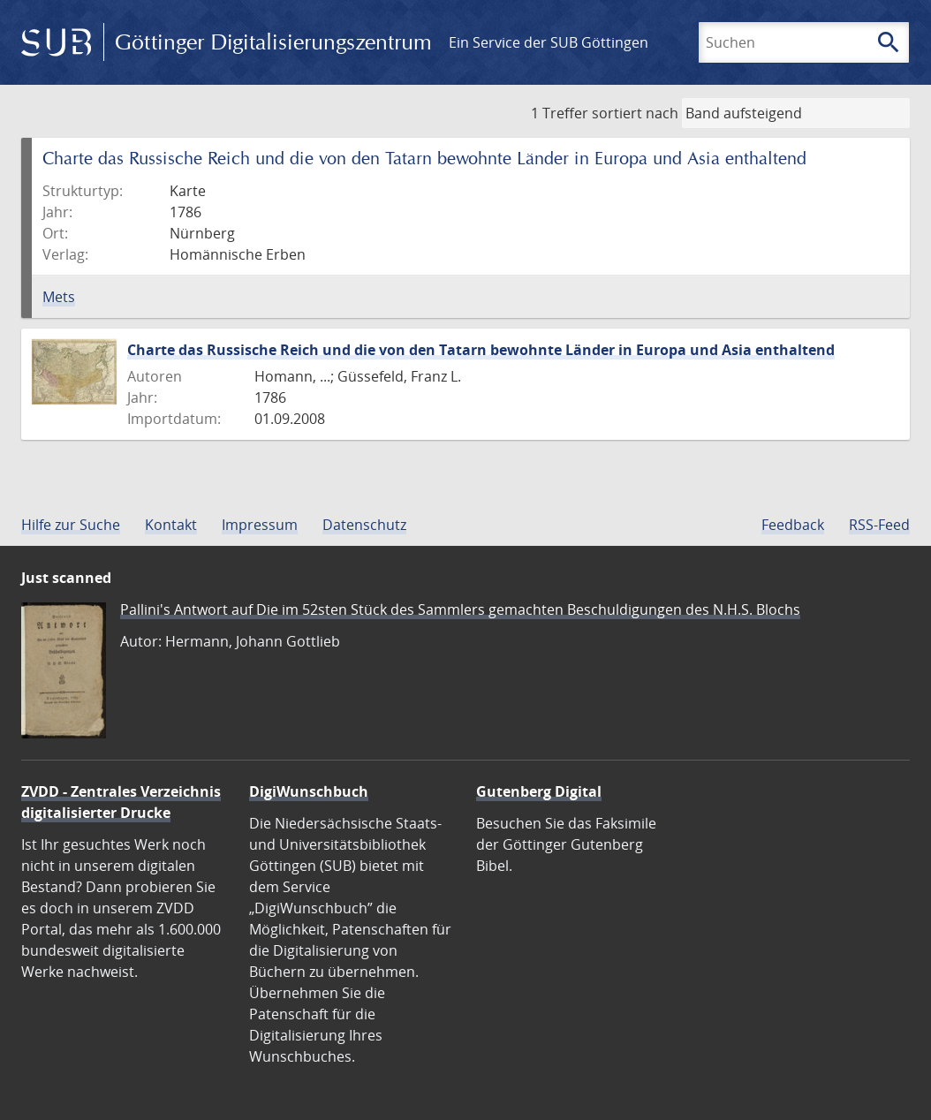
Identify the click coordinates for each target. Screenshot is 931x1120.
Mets (58, 296)
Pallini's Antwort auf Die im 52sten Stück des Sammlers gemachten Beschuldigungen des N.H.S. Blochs (460, 609)
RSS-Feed (879, 524)
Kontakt (171, 524)
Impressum (260, 524)
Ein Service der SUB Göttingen (548, 42)
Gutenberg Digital (539, 791)
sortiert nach (635, 113)
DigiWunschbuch (308, 791)
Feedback (792, 524)
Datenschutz (364, 524)
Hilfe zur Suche (70, 524)
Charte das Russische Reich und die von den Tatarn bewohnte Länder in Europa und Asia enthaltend (481, 349)
